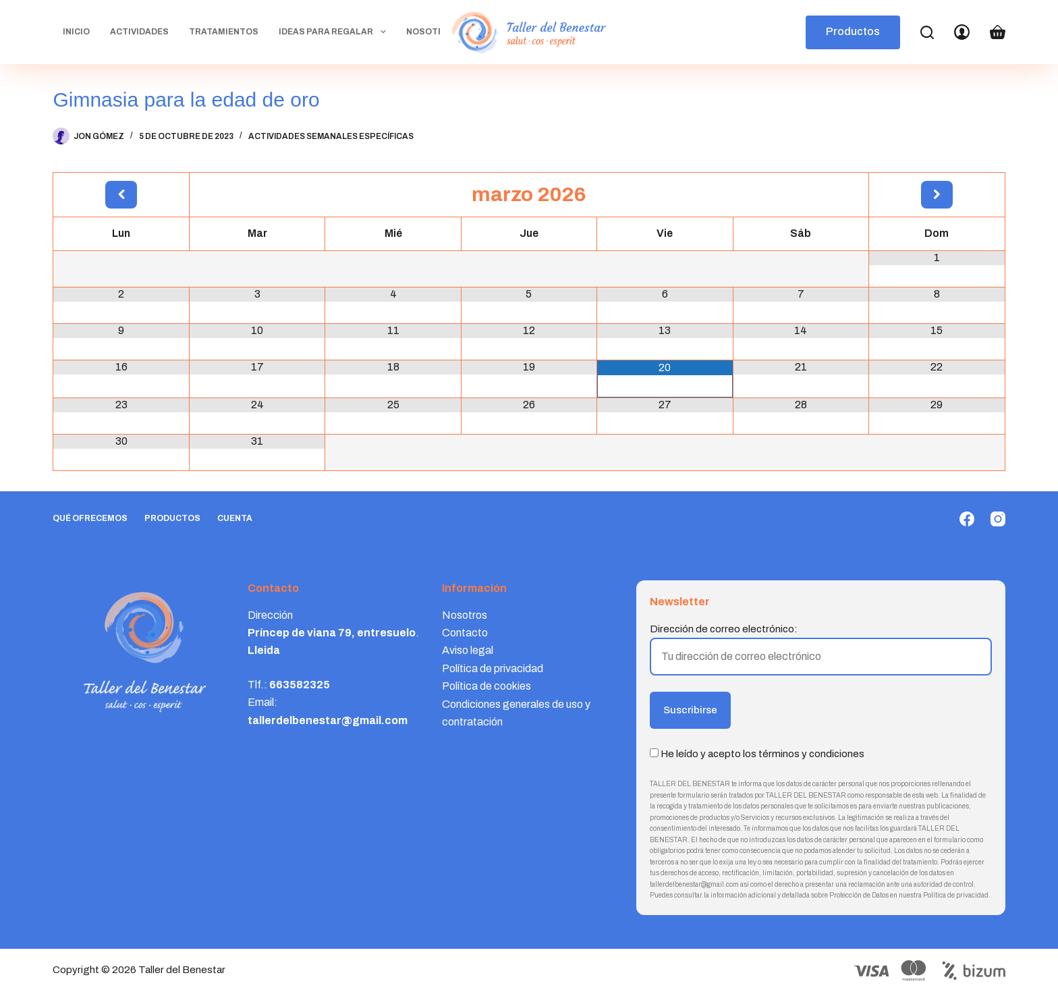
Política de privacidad (492, 668)
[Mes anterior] (120, 195)
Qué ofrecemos (90, 518)
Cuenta (234, 518)
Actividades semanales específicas (331, 136)
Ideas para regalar (335, 32)
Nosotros (431, 31)
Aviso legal (467, 650)
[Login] (962, 32)
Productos (853, 31)
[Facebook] (966, 519)
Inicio (76, 31)
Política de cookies (486, 686)
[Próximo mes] (936, 195)
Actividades (139, 31)
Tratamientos (223, 31)
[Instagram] (998, 519)
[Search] (927, 32)
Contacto (465, 632)
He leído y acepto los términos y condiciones (762, 753)
